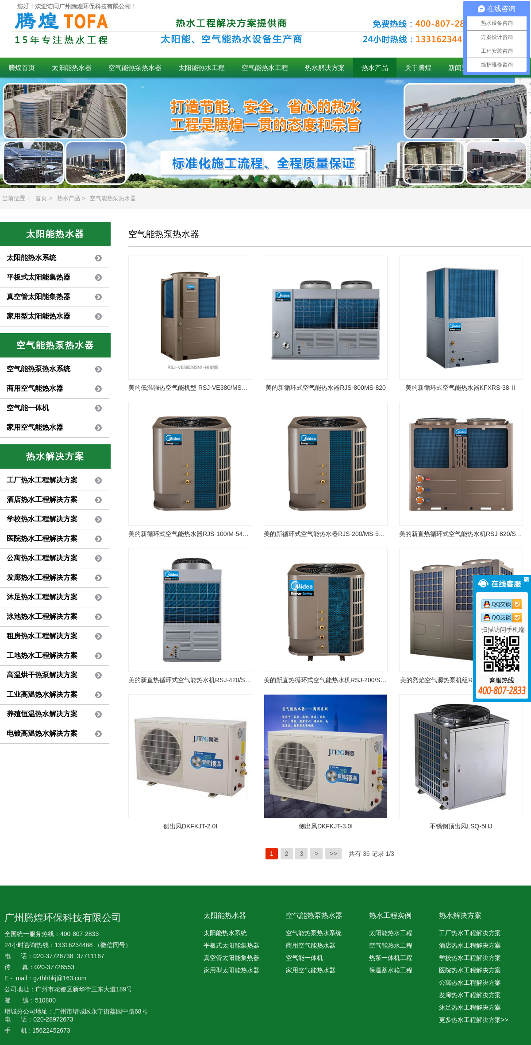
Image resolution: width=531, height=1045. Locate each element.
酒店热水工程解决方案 (42, 499)
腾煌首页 (21, 67)
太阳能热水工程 (201, 67)
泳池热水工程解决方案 (42, 616)
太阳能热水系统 (31, 257)
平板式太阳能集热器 (38, 277)
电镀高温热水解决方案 (42, 733)
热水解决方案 (325, 67)
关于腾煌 (418, 67)
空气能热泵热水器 (135, 67)
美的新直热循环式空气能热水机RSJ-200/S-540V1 (332, 680)
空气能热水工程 (265, 67)
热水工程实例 (390, 915)
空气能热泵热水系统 (38, 369)
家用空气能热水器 (35, 427)
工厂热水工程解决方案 (42, 480)
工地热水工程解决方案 (42, 655)
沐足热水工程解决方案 (42, 597)
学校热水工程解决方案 (42, 519)
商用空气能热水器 (35, 388)
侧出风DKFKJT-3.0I (326, 826)
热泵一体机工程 (390, 957)
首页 (41, 198)
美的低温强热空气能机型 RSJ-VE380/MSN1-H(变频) (200, 387)
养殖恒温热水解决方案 (42, 714)
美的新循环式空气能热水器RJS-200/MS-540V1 (328, 533)
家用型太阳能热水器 (38, 316)
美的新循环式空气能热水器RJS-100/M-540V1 (191, 533)
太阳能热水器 (72, 67)
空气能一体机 (28, 408)
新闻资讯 (461, 67)
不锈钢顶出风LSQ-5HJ (461, 826)
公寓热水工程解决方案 (42, 558)
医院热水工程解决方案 (42, 538)
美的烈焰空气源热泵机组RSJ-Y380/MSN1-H (461, 680)
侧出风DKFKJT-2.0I (190, 826)
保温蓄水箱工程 (390, 970)
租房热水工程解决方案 (42, 636)
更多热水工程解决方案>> (473, 1019)
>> (333, 853)
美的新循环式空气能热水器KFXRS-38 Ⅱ (461, 387)
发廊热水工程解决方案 (42, 577)
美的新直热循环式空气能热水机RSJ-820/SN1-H (464, 533)
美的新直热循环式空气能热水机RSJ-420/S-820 (193, 680)
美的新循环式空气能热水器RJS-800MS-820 (326, 387)
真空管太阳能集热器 (38, 296)
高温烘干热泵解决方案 (42, 675)
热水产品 (375, 67)
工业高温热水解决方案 (42, 694)
